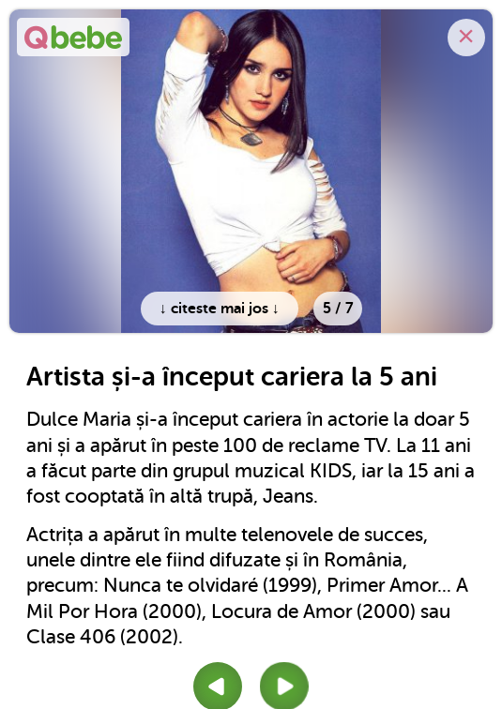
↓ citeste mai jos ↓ (220, 308)
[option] (251, 171)
